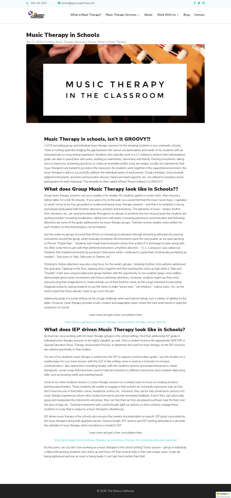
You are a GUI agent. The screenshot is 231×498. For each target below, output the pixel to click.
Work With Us (166, 15)
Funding (50, 42)
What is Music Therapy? (85, 15)
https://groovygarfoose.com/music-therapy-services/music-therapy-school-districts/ (115, 322)
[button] (223, 495)
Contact (199, 15)
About (148, 15)
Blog (187, 15)
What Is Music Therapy (111, 42)
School (92, 42)
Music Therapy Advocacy (71, 42)
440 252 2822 (39, 3)
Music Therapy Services (121, 15)
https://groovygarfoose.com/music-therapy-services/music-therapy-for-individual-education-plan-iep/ (115, 440)
